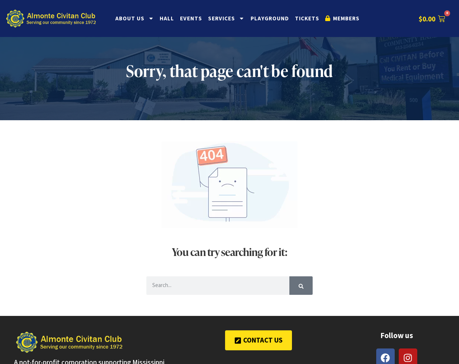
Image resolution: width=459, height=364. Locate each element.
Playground (270, 18)
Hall (167, 18)
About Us (134, 18)
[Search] (301, 285)
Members (342, 18)
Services (226, 18)
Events (191, 18)
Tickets (307, 18)
